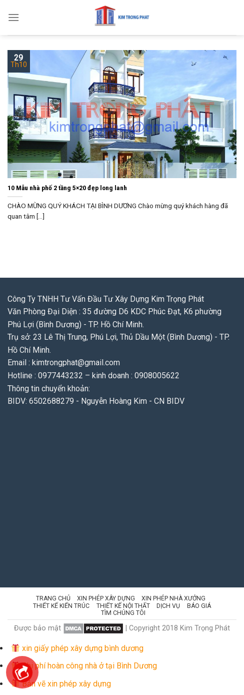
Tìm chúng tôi (123, 612)
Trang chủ (53, 598)
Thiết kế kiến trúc (61, 605)
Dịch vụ (168, 605)
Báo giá (199, 605)
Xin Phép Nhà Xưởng (174, 598)
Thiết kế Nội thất (123, 605)
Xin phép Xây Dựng (106, 598)
